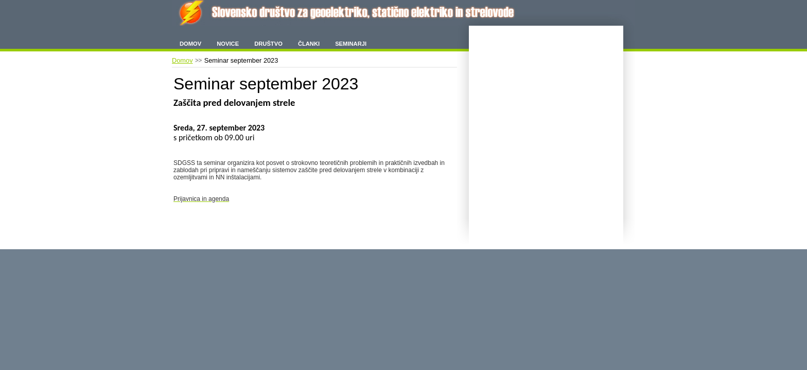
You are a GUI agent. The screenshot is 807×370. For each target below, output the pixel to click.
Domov (190, 44)
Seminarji (350, 44)
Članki (309, 44)
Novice (228, 44)
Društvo (268, 44)
